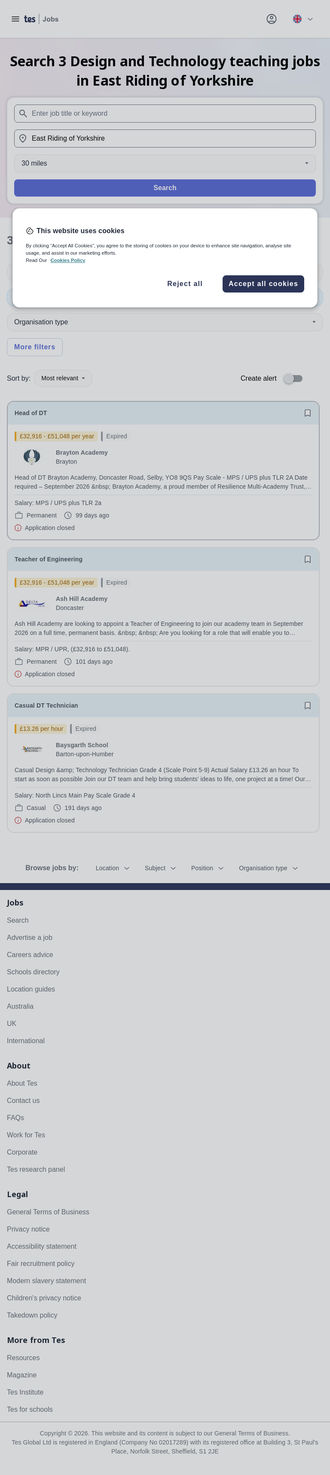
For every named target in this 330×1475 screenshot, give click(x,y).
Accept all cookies (263, 283)
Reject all (185, 283)
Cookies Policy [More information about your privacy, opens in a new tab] (67, 260)
